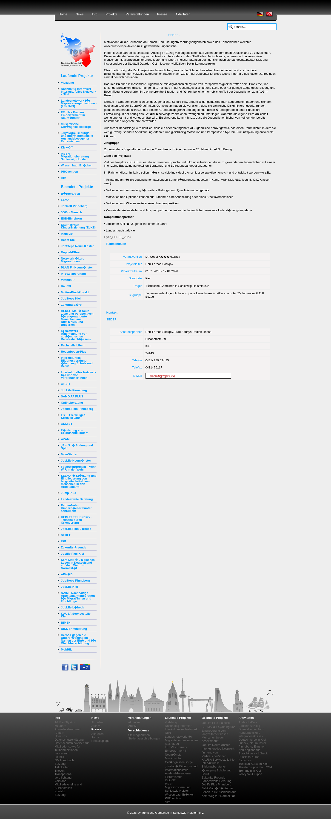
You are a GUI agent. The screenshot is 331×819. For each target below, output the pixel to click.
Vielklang (67, 82)
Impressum (62, 753)
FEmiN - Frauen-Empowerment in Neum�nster (73, 115)
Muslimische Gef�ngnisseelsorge (76, 125)
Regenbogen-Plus (73, 351)
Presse (162, 14)
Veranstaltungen (137, 14)
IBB (63, 541)
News (80, 14)
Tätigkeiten (62, 767)
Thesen (60, 770)
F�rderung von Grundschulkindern (74, 431)
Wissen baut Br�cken (76, 165)
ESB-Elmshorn (71, 218)
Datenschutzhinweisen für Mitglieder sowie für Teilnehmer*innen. (72, 746)
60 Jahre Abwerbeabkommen (68, 727)
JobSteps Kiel (71, 298)
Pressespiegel (100, 740)
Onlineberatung (72, 402)
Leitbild (59, 757)
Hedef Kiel (68, 240)
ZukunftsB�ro (71, 304)
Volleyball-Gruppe (250, 774)
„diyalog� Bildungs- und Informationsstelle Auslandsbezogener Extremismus (77, 137)
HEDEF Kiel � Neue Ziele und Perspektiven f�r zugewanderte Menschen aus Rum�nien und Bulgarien (77, 317)
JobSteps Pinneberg (75, 580)
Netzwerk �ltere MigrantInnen (72, 260)
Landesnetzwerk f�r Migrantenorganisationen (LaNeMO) (79, 103)
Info (94, 14)
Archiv (95, 726)
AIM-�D (67, 574)
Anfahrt (59, 732)
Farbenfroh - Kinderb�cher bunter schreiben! (76, 508)
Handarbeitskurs (249, 732)
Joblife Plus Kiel (72, 553)
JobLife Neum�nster (76, 460)
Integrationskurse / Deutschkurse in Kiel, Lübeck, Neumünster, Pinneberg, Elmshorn (253, 741)
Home (63, 14)
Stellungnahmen (139, 735)
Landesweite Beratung (77, 499)
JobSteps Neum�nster (77, 246)
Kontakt (60, 791)
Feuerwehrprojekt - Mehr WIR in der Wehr (78, 468)
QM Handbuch (64, 760)
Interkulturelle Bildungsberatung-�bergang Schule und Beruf (77, 362)
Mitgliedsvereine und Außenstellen (68, 786)
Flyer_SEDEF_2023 (117, 237)
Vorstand (60, 781)
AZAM (65, 439)
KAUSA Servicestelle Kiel (76, 615)
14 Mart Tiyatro (65, 722)
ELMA (65, 200)
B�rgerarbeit (70, 193)
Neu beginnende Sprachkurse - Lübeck (253, 751)
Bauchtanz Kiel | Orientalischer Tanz (251, 727)
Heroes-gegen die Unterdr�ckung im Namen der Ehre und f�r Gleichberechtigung (78, 639)
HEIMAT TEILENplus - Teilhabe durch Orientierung (76, 519)
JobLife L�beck (72, 607)
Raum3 (66, 286)
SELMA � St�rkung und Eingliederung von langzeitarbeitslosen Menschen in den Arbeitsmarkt (79, 481)
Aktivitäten (182, 14)
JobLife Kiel (69, 586)
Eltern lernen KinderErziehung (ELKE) (78, 226)
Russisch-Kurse (249, 757)
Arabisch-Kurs (248, 722)
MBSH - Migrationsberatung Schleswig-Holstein (75, 156)
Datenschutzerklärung (69, 739)
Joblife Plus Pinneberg (77, 409)
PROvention (69, 171)
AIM (63, 178)
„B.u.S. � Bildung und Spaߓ (77, 447)
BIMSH (66, 622)
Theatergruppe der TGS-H (256, 767)
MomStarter (69, 454)
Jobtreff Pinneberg (74, 206)
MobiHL (66, 649)
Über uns (61, 736)
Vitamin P (67, 280)
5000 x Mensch (71, 212)
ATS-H (65, 384)
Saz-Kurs (245, 760)
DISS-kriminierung (74, 629)
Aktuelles (97, 722)
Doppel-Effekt (70, 252)
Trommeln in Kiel (250, 770)
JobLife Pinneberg (74, 390)
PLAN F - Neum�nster (77, 267)
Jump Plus (68, 493)
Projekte (111, 14)
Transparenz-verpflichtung (63, 775)
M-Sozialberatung (73, 273)
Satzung (60, 763)
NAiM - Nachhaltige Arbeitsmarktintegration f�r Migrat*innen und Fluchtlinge (78, 597)
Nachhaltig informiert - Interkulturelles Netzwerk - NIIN (78, 91)
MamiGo (67, 233)
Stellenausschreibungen (144, 738)
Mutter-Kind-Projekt (75, 292)
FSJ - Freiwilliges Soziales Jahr (73, 416)
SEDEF (66, 535)
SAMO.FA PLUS (72, 396)
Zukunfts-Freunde (73, 547)
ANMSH (66, 424)
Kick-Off (67, 147)
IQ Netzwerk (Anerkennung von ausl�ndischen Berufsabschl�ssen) (76, 335)
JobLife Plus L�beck (76, 529)
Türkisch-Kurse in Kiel (253, 763)
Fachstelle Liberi (73, 345)
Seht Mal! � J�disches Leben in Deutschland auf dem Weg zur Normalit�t (78, 564)
